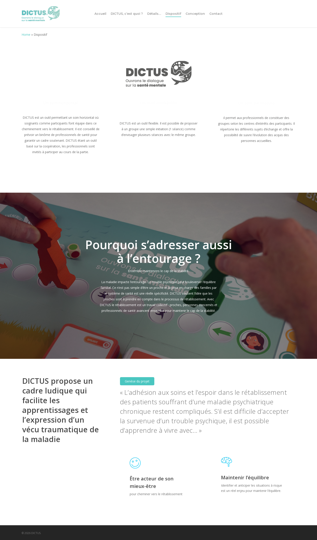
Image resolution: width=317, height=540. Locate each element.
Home (26, 34)
